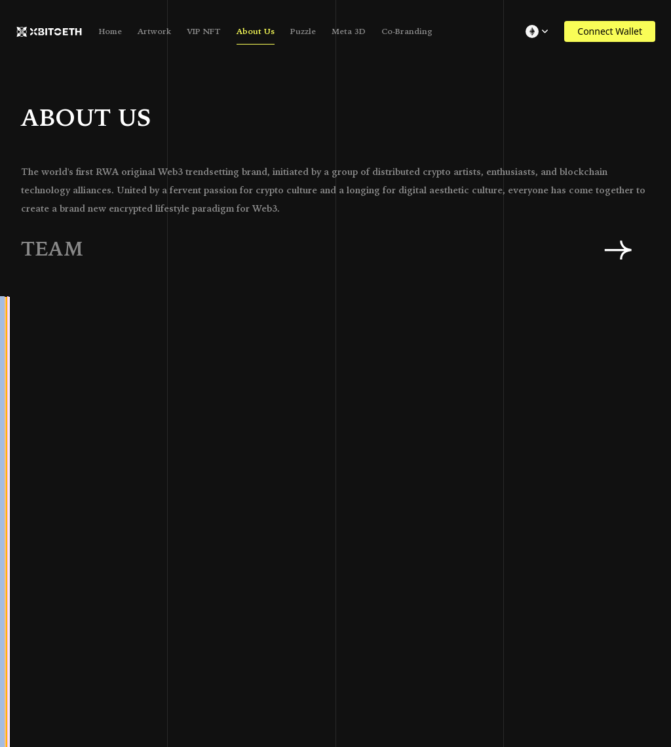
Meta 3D (349, 31)
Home (110, 31)
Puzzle (303, 31)
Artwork (154, 31)
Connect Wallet (609, 31)
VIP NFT (204, 31)
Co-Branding (406, 31)
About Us (256, 31)
